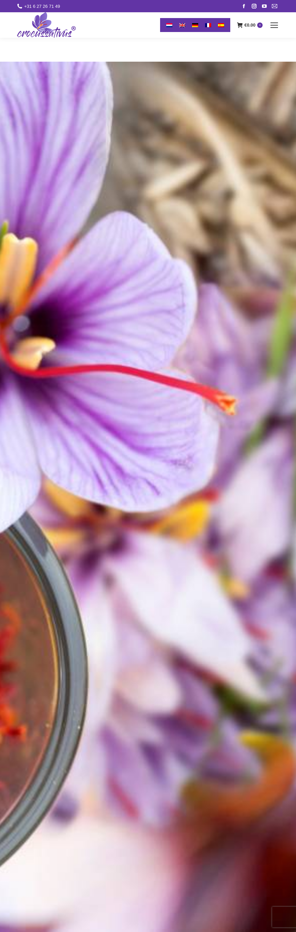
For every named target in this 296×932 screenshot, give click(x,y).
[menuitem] (169, 25)
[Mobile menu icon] (274, 25)
